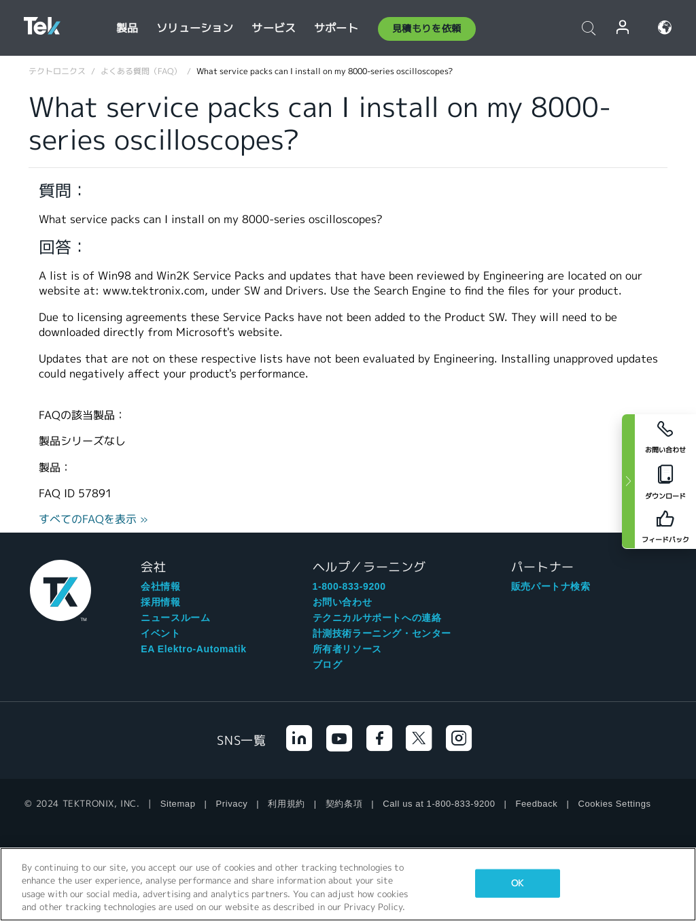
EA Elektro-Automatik (193, 648)
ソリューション (194, 28)
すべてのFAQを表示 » (93, 519)
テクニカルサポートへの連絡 (377, 617)
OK (517, 883)
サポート (336, 28)
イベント (160, 633)
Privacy (232, 804)
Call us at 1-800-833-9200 (439, 804)
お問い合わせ (342, 602)
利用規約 (286, 804)
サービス (273, 28)
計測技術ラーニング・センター (382, 633)
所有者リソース (347, 648)
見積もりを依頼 (427, 28)
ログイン (623, 27)
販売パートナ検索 (551, 586)
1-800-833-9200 (349, 586)
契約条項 (344, 804)
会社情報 (160, 586)
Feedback (537, 804)
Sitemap (178, 804)
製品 (127, 28)
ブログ (328, 664)
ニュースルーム (175, 617)
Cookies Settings (614, 804)
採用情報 (160, 602)
